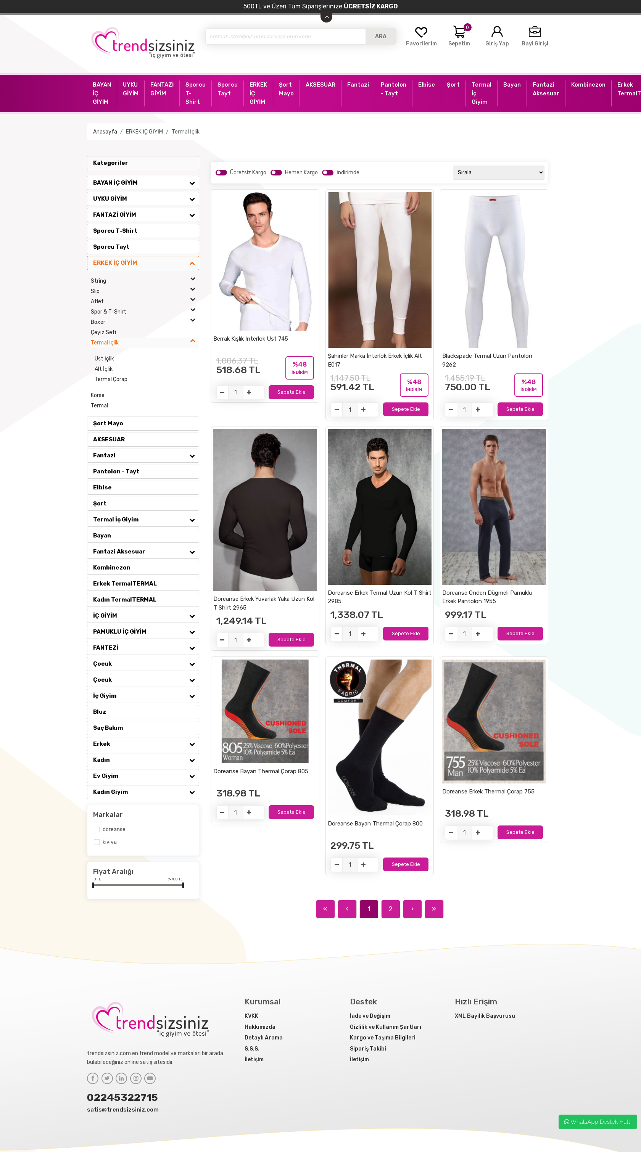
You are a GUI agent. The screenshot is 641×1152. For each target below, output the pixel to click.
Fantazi (146, 455)
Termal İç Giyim (146, 519)
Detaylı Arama (264, 1038)
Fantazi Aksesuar (146, 551)
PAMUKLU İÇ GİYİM (146, 631)
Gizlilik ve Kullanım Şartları (385, 1027)
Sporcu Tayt (111, 246)
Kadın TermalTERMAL (124, 599)
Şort (99, 503)
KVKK (251, 1016)
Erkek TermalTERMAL (125, 583)
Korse (98, 395)
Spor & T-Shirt (145, 312)
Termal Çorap (111, 379)
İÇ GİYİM (146, 615)
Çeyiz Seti (103, 332)
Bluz (99, 711)
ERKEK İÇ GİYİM (144, 132)
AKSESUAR (109, 439)
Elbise (102, 487)
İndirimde (348, 172)
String (145, 281)
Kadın (146, 759)
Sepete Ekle (291, 392)
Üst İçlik (104, 359)
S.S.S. (252, 1049)
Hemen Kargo (301, 172)
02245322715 (122, 1097)
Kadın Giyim (146, 791)
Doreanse (114, 829)
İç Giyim (146, 695)
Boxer (145, 322)
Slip (145, 291)
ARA (381, 36)
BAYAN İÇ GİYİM (146, 182)
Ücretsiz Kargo (248, 172)
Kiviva (110, 842)
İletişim (254, 1059)
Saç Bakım (108, 727)
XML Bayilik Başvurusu (485, 1016)
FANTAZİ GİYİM (146, 214)
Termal (99, 405)
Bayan (102, 535)
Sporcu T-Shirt (115, 230)
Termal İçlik (186, 132)
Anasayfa (105, 132)
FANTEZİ (146, 647)
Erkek (146, 743)
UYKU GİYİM (146, 198)
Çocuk (146, 663)
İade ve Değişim (370, 1016)
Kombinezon (111, 567)
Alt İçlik (104, 369)
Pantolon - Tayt (116, 471)
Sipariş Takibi (368, 1049)
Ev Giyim (146, 775)
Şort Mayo (108, 423)
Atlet (145, 301)
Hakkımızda (260, 1027)
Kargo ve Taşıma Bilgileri (383, 1038)
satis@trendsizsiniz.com (123, 1109)
